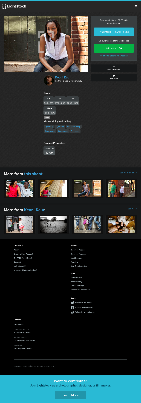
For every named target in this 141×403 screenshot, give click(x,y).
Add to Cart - (114, 48)
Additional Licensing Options (114, 55)
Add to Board (113, 68)
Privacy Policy (76, 281)
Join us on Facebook (84, 307)
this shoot (33, 174)
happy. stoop (73, 126)
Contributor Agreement (80, 289)
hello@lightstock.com (23, 348)
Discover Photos (78, 249)
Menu (135, 6)
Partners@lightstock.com (24, 340)
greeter (75, 131)
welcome (50, 131)
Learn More (70, 395)
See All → (132, 208)
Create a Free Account (23, 254)
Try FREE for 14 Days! (23, 258)
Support (17, 262)
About (16, 249)
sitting (49, 126)
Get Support (19, 324)
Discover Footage (78, 254)
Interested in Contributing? (25, 270)
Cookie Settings (77, 285)
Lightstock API (20, 266)
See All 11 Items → (128, 172)
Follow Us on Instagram (85, 312)
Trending (74, 262)
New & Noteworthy (79, 266)
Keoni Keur (63, 77)
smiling (60, 126)
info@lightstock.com (22, 332)
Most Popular (76, 258)
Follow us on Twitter (83, 302)
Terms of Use (76, 277)
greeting (63, 131)
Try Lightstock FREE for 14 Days (113, 31)
